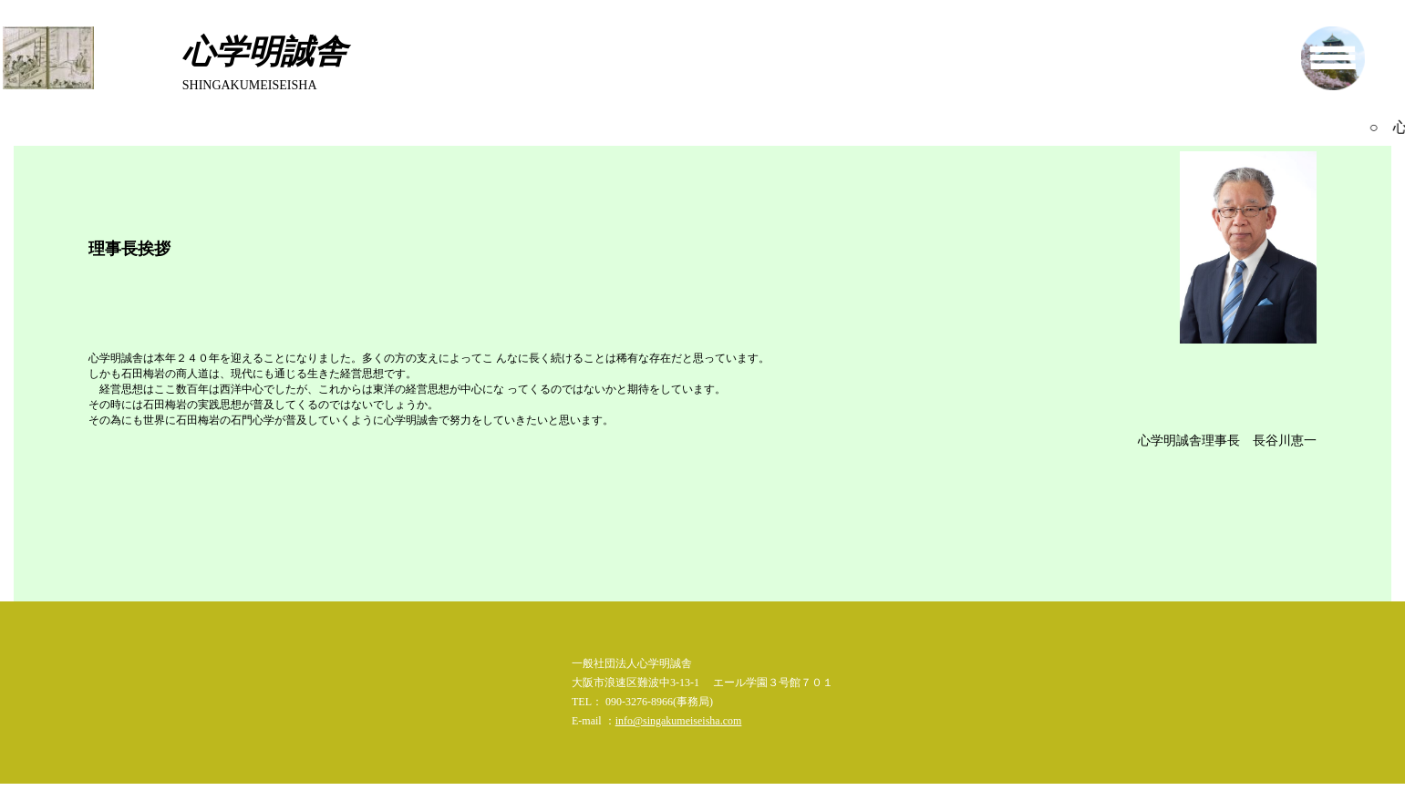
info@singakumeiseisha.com (678, 720)
